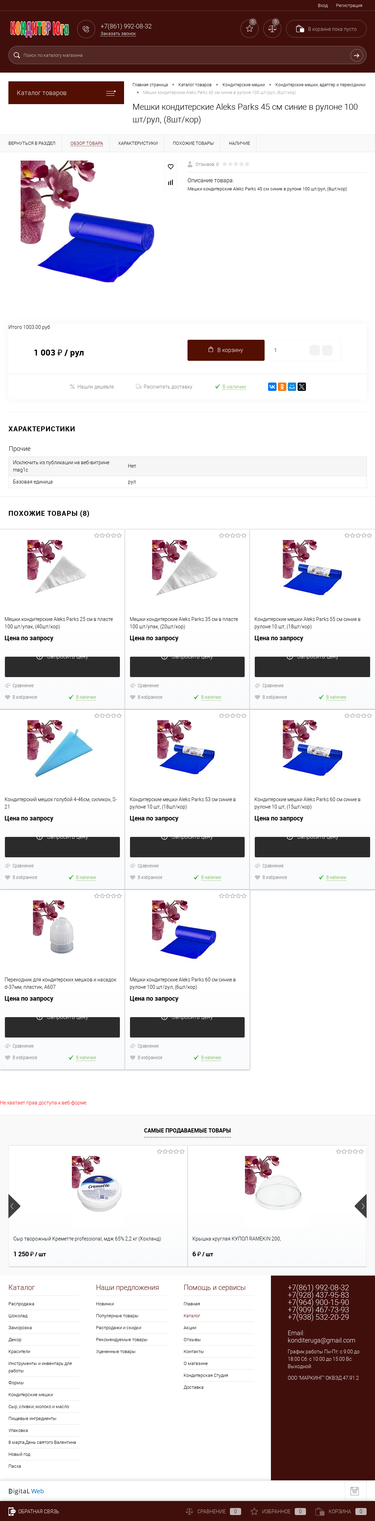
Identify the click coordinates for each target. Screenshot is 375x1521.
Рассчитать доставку (164, 387)
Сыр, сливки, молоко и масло (38, 1406)
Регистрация (349, 5)
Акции (190, 1327)
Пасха (14, 1466)
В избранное (21, 697)
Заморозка (20, 1327)
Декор (14, 1339)
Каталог (192, 1315)
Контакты (194, 1351)
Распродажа (21, 1303)
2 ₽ (262, 1254)
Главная (192, 1303)
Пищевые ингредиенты (32, 1418)
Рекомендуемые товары (122, 1339)
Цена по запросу (62, 642)
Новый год (19, 1454)
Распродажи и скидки (118, 1327)
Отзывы (192, 1339)
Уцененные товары (116, 1351)
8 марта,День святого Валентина (42, 1442)
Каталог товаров (66, 92)
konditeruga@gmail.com (321, 1340)
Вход (323, 5)
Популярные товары (117, 1315)
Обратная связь (33, 1511)
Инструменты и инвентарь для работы (40, 1367)
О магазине (196, 1363)
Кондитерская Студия (206, 1375)
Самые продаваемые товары (187, 1130)
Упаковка (18, 1430)
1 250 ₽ (29, 1254)
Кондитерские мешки (30, 1394)
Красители (19, 1351)
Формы (16, 1382)
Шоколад (17, 1315)
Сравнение (19, 685)
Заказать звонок (118, 33)
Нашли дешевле (91, 387)
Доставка (194, 1387)
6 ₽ (143, 1254)
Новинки (105, 1303)
